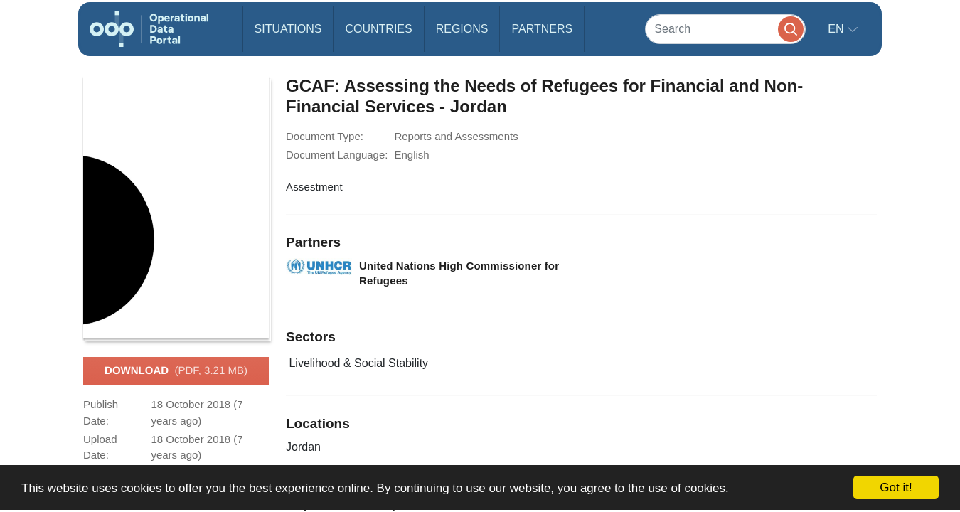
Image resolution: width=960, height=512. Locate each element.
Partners (541, 29)
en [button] (837, 29)
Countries (378, 29)
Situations (288, 29)
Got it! (896, 487)
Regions (462, 29)
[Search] (725, 28)
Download (176, 371)
